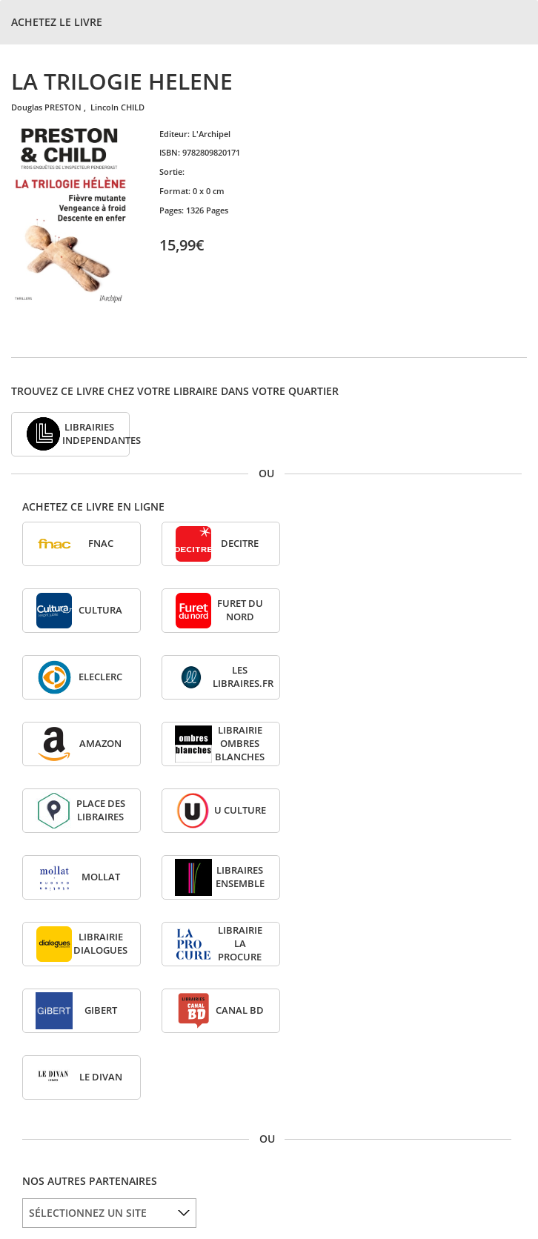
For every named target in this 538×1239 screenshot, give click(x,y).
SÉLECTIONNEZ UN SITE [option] (88, 1213)
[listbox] (109, 1213)
